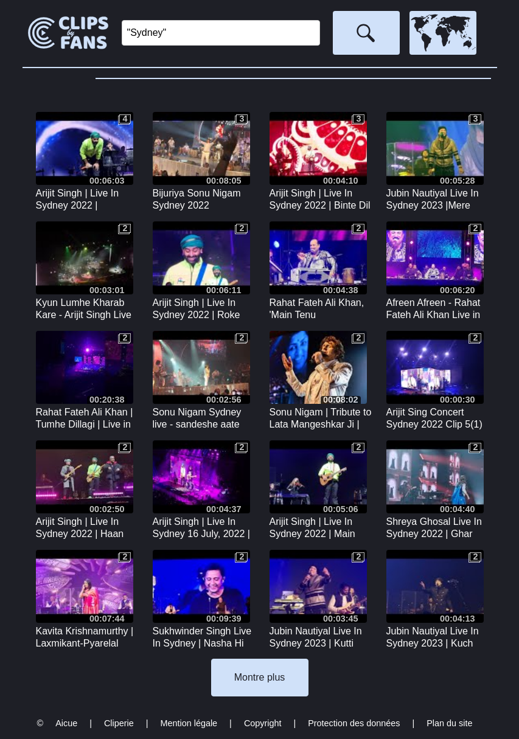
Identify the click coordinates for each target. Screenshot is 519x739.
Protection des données (354, 723)
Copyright (263, 723)
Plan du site (449, 723)
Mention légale (189, 723)
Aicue (66, 723)
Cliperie (119, 723)
